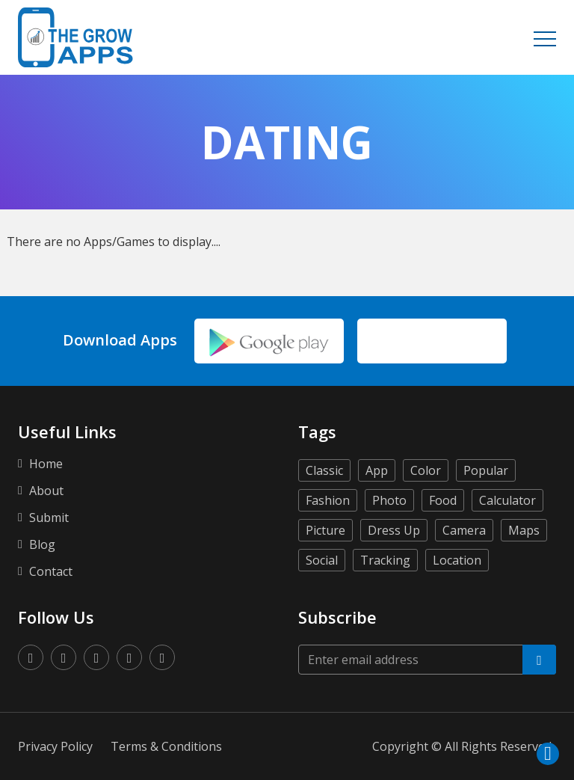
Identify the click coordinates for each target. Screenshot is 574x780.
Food (443, 500)
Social (322, 560)
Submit (49, 517)
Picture (325, 530)
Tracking (385, 560)
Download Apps (120, 340)
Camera (464, 530)
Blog (42, 544)
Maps (524, 530)
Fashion (328, 500)
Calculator (507, 500)
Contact (50, 571)
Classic (324, 470)
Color (425, 470)
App (376, 470)
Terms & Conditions (166, 746)
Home (46, 463)
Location (457, 560)
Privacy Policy (55, 746)
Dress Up (394, 530)
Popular (485, 470)
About (46, 490)
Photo (389, 500)
